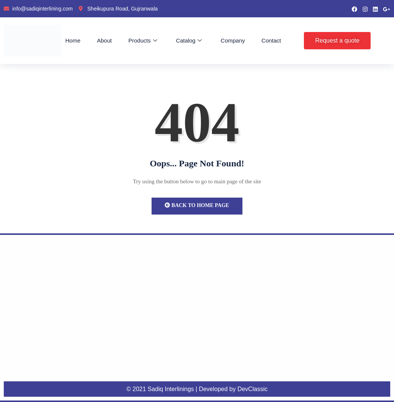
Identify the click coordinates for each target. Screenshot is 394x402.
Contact (271, 40)
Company (233, 40)
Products (142, 41)
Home (72, 40)
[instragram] (365, 9)
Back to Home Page (197, 205)
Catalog (189, 41)
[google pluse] (386, 9)
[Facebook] (354, 9)
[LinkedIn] (375, 9)
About (104, 40)
